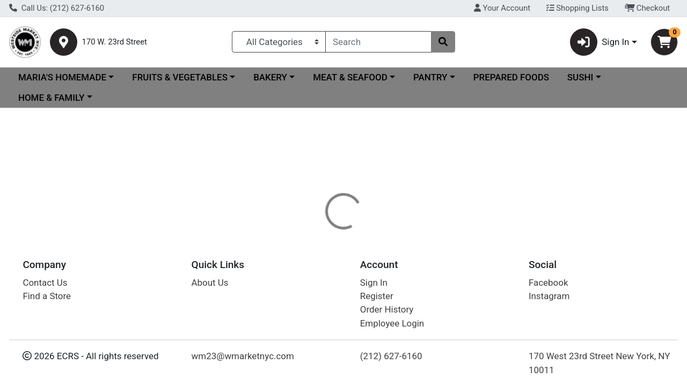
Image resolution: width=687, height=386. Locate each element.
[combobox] (378, 42)
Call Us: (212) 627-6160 (56, 8)
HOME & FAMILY (51, 97)
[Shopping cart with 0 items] (664, 42)
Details (316, 253)
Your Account (502, 8)
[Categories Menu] (279, 42)
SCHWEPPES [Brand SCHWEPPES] (424, 296)
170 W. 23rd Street (114, 42)
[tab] (316, 253)
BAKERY (270, 77)
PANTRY (430, 77)
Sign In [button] (600, 42)
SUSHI (580, 77)
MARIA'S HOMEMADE (62, 77)
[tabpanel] (486, 300)
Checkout (647, 8)
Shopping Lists (577, 8)
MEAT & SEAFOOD (350, 77)
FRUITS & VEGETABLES (180, 77)
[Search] (378, 42)
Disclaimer (367, 253)
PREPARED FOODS (511, 77)
